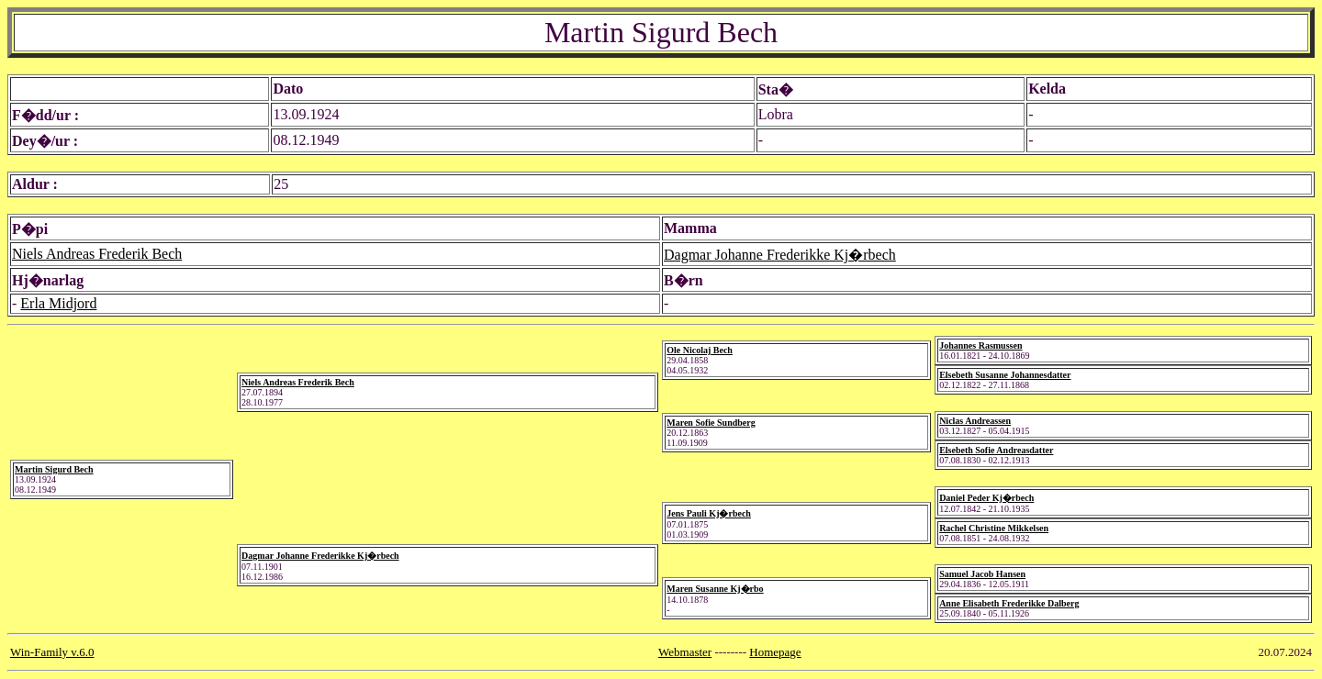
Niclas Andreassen (975, 421)
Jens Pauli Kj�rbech (709, 513)
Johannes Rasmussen (980, 345)
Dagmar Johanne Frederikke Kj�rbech (780, 254)
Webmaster (684, 652)
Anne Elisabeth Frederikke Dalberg (1009, 603)
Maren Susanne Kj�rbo (715, 589)
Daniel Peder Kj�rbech (986, 498)
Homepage (775, 652)
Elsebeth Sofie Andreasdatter (996, 450)
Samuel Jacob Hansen (982, 574)
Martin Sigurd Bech (54, 469)
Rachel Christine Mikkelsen (993, 528)
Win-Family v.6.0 (52, 652)
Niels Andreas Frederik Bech (97, 254)
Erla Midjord (58, 303)
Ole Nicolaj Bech (700, 350)
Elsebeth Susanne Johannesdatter (1004, 375)
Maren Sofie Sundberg (711, 422)
